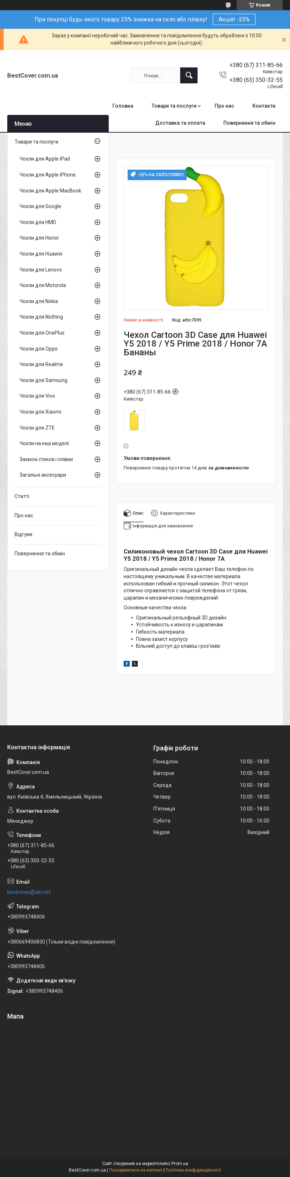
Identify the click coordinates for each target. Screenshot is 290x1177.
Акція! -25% (234, 19)
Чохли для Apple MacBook (50, 191)
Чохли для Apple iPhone (48, 175)
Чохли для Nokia (39, 301)
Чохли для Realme (41, 364)
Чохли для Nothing (41, 317)
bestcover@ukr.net (28, 892)
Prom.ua (179, 1163)
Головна (122, 106)
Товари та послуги (174, 106)
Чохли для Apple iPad (45, 159)
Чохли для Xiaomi (40, 412)
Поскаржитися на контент (135, 1170)
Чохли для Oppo (39, 349)
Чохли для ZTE (37, 428)
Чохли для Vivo (37, 396)
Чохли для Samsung (43, 380)
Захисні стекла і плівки (46, 459)
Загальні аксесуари (43, 475)
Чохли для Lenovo (41, 270)
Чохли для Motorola (43, 285)
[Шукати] (189, 75)
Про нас (224, 106)
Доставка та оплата (180, 123)
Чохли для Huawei (41, 254)
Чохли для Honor (39, 238)
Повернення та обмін (249, 123)
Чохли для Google (40, 206)
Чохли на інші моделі (44, 443)
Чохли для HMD (38, 222)
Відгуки (23, 534)
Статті (21, 496)
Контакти (264, 106)
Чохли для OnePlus (42, 333)
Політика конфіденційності (193, 1170)
